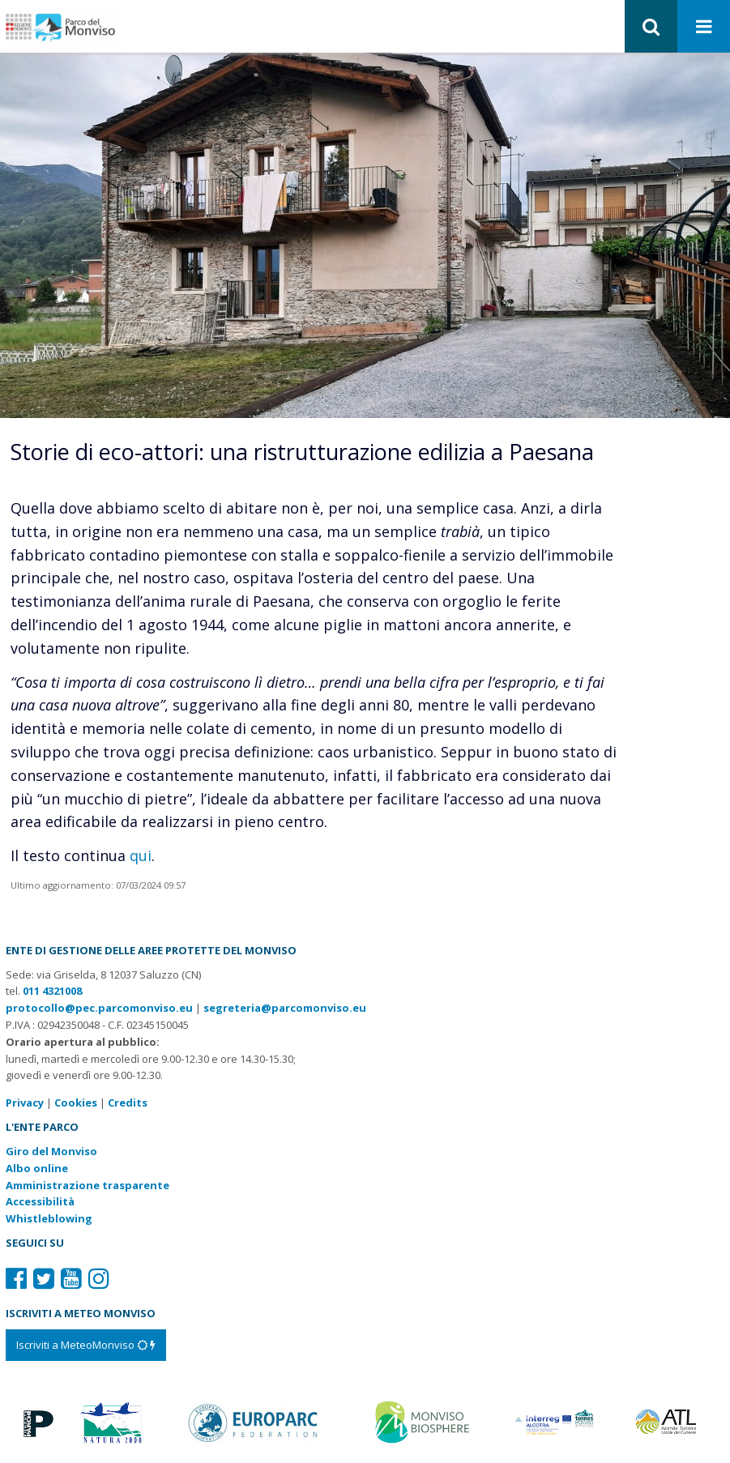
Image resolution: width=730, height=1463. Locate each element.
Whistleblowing (49, 1218)
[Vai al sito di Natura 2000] (111, 1421)
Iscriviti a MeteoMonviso (86, 1344)
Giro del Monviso (51, 1151)
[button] (651, 26)
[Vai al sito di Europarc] (254, 1421)
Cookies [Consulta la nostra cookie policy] (75, 1102)
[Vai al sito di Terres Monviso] (556, 1421)
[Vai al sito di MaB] (424, 1421)
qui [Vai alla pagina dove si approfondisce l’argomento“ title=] (141, 855)
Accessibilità (40, 1201)
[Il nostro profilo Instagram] (98, 1278)
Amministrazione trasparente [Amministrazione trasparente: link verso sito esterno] (87, 1185)
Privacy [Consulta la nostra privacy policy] (25, 1102)
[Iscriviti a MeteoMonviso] (86, 1344)
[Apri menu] (704, 27)
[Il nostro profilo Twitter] (43, 1278)
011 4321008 (52, 990)
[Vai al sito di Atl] (670, 1421)
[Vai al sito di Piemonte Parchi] (35, 1421)
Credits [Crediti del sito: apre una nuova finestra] (127, 1102)
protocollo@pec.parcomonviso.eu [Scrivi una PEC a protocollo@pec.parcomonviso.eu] (99, 1007)
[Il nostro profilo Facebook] (16, 1278)
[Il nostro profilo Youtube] (71, 1278)
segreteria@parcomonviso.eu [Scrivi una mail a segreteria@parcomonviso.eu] (284, 1007)
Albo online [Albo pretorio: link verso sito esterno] (37, 1168)
